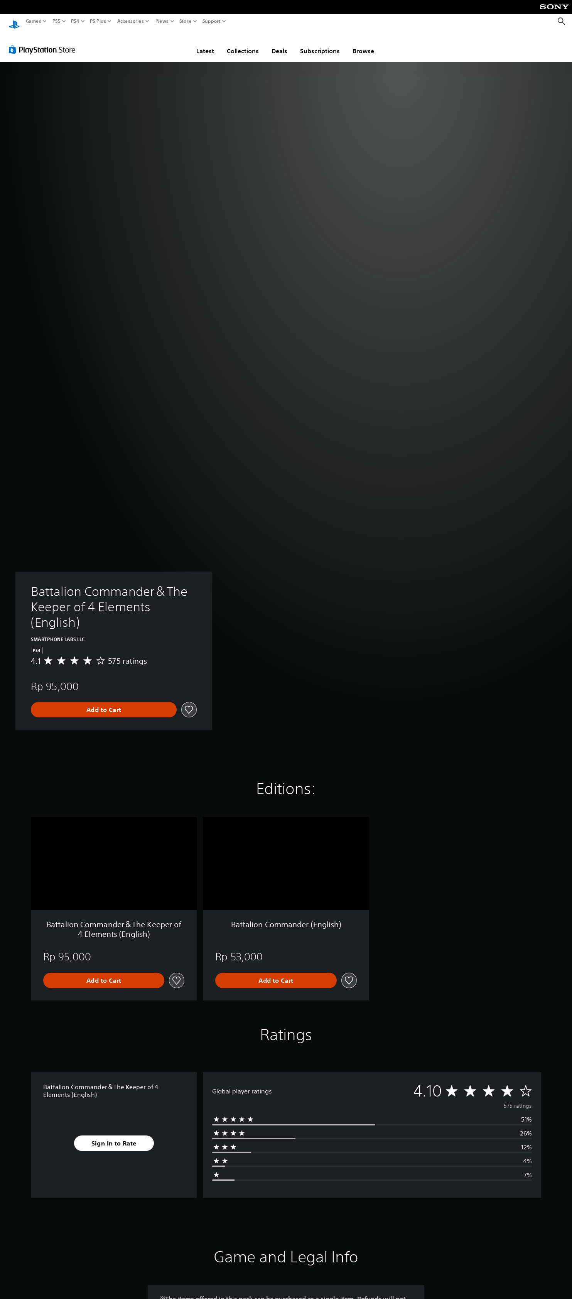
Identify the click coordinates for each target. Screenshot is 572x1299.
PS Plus (98, 21)
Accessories (130, 21)
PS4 (75, 21)
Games (33, 21)
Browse (363, 43)
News (162, 21)
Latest (205, 43)
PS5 (56, 21)
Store (185, 21)
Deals (279, 43)
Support (211, 21)
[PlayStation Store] (44, 42)
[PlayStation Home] (14, 21)
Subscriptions (320, 43)
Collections (243, 43)
